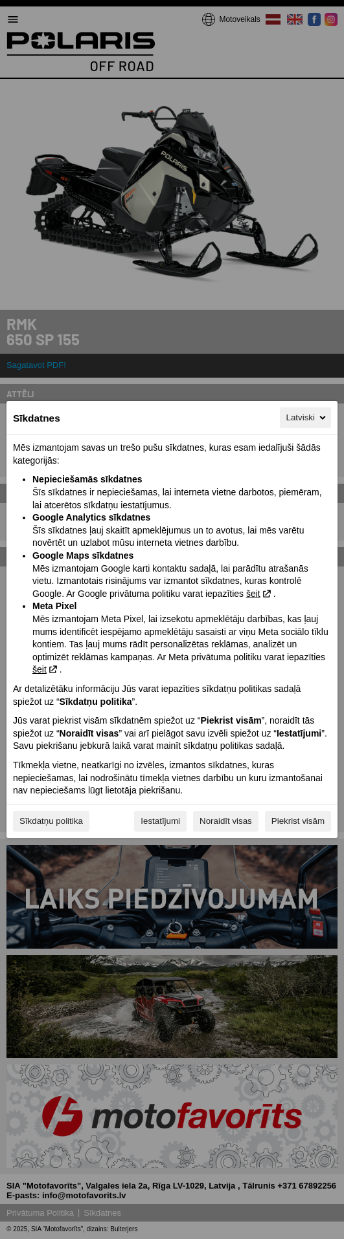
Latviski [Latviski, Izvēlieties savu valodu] (307, 418)
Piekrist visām (298, 821)
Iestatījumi (160, 821)
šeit (253, 593)
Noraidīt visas (226, 821)
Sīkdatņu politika (51, 821)
